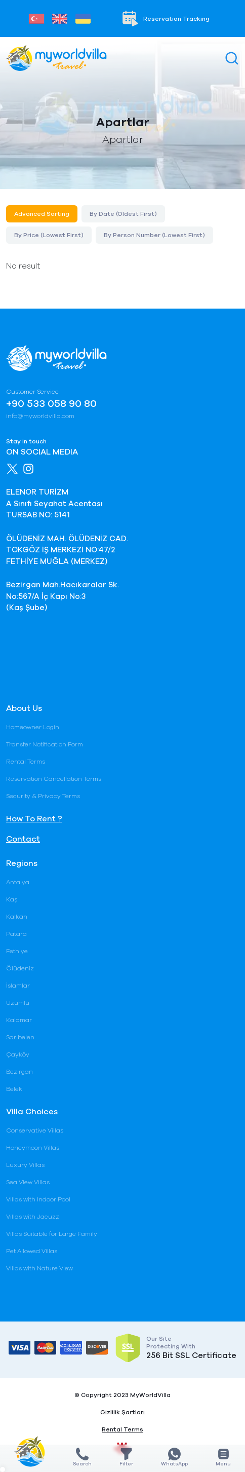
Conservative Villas (34, 1130)
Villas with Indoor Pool (38, 1199)
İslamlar (18, 986)
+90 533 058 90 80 (51, 404)
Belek (14, 1089)
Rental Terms (25, 762)
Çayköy (17, 1054)
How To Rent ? (34, 819)
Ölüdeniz (20, 968)
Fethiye (17, 951)
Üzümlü (17, 1003)
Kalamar (19, 1020)
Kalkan (16, 917)
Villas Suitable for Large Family (51, 1234)
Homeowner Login (32, 727)
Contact (23, 839)
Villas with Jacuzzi (33, 1217)
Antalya (17, 882)
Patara (16, 934)
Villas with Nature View (39, 1268)
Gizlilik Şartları (122, 1412)
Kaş (11, 899)
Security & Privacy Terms (43, 796)
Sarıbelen (20, 1037)
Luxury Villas (25, 1165)
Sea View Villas (28, 1182)
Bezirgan (19, 1072)
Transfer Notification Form (44, 744)
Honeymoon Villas (32, 1148)
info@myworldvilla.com (40, 416)
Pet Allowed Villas (31, 1251)
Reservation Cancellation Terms (53, 779)
